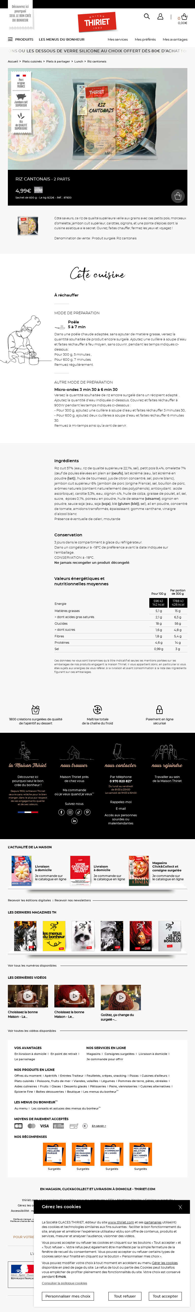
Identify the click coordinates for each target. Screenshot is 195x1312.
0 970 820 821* (121, 781)
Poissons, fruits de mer (54, 1081)
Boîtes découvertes (50, 1091)
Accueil (13, 61)
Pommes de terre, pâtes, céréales (143, 1081)
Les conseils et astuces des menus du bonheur (66, 1108)
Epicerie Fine (23, 1091)
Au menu (20, 1108)
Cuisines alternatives (155, 1086)
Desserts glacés (75, 1086)
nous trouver (74, 766)
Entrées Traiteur (72, 1075)
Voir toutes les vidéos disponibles (32, 1030)
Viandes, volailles (86, 1081)
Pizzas (134, 1075)
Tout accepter (165, 1296)
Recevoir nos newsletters (73, 900)
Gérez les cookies (30, 1205)
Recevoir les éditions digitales (29, 900)
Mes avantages (175, 39)
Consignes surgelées (120, 1054)
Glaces (56, 1086)
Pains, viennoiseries (123, 1086)
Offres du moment (28, 1075)
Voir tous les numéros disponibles (32, 965)
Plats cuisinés (32, 61)
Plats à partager (58, 61)
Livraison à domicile (153, 1054)
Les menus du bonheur (62, 39)
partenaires (152, 1222)
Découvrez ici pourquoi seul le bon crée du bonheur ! (27, 781)
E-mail (121, 808)
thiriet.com (30, 1200)
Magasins (94, 1054)
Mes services (118, 39)
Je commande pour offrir (105, 1059)
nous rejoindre (167, 766)
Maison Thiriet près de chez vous (74, 779)
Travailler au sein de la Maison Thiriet (167, 779)
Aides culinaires (25, 1086)
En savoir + (99, 1125)
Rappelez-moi (121, 802)
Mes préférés (145, 39)
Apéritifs (51, 1075)
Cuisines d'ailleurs (154, 1075)
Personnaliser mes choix (67, 1296)
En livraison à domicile (30, 1054)
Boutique (73, 1091)
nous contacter (120, 766)
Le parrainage (24, 1059)
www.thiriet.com (121, 1222)
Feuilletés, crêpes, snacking (106, 1075)
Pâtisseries (98, 1086)
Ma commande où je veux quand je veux (74, 792)
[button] (160, 17)
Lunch (78, 61)
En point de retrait (64, 1054)
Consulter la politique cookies (64, 1283)
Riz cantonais (96, 61)
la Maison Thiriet (27, 766)
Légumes (108, 1081)
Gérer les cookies (165, 1263)
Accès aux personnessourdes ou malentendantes (121, 819)
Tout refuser (125, 1296)
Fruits (44, 1086)
